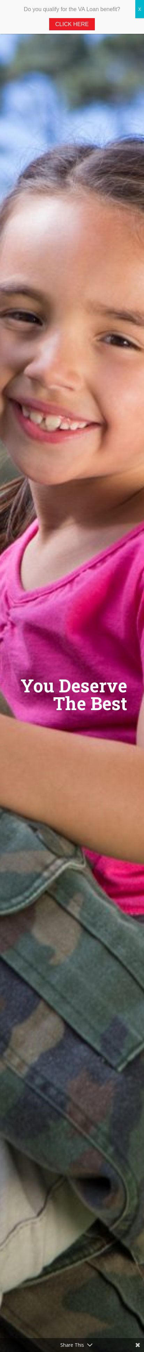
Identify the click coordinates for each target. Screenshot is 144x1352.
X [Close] (139, 9)
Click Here (72, 24)
